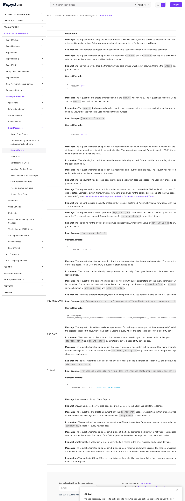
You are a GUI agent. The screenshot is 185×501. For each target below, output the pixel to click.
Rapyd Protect (25, 77)
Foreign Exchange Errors (21, 188)
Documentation (64, 15)
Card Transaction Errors (21, 182)
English (143, 5)
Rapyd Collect (25, 39)
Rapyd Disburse (25, 45)
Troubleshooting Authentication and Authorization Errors (24, 142)
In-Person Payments (24, 279)
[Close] (177, 496)
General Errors (17, 150)
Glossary (9, 292)
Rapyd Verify (25, 64)
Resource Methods (25, 89)
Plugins (24, 266)
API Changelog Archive (16, 260)
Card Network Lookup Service (25, 83)
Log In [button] (176, 4)
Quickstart (26, 102)
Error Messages (26, 127)
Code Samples (14, 207)
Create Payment (138, 196)
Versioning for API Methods (20, 229)
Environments (14, 122)
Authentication (26, 114)
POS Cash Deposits (24, 272)
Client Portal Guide (24, 20)
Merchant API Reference (24, 33)
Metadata (12, 213)
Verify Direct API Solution (25, 70)
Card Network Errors (19, 163)
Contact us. (142, 490)
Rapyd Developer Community (152, 487)
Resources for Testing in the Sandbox (26, 220)
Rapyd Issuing (25, 58)
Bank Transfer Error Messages (24, 175)
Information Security (26, 108)
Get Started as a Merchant (24, 13)
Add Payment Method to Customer (163, 196)
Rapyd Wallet (25, 52)
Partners (24, 285)
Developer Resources (25, 96)
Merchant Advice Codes (21, 169)
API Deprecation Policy (18, 235)
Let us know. (146, 483)
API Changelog (12, 254)
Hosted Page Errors (19, 194)
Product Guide (24, 26)
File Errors (15, 156)
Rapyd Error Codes (19, 134)
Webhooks (26, 200)
